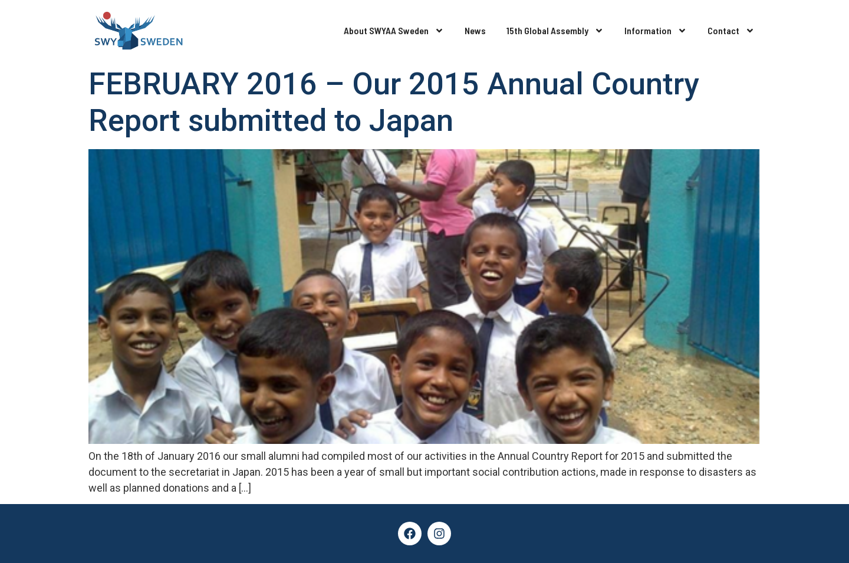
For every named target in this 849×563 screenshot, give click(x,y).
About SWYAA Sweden (394, 30)
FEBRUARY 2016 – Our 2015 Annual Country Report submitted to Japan (393, 102)
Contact (731, 30)
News (475, 30)
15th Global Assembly (555, 30)
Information (655, 30)
